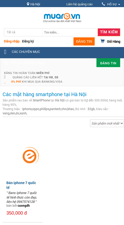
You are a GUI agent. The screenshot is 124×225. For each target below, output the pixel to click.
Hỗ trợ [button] (111, 4)
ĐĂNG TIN (84, 41)
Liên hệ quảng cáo (79, 4)
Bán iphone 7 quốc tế (21, 185)
